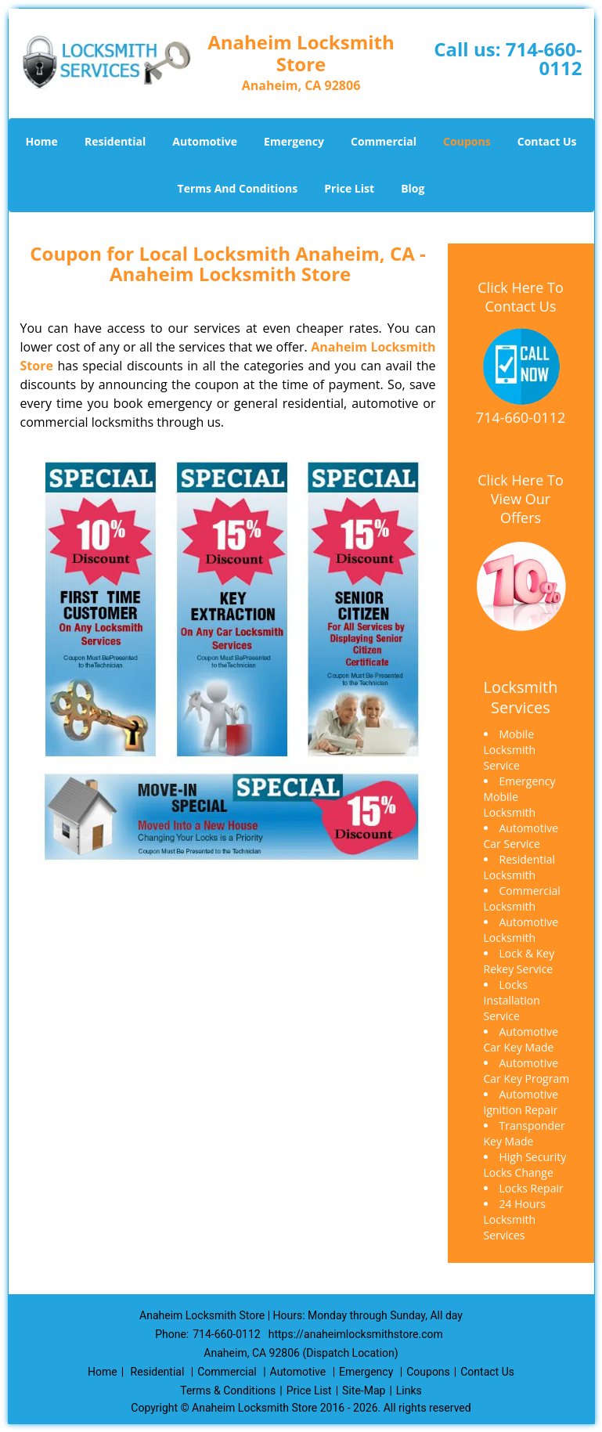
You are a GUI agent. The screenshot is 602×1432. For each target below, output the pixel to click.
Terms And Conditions (238, 188)
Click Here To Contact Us (520, 297)
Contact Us (547, 141)
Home (41, 141)
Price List (349, 188)
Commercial (383, 141)
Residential (115, 141)
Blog (412, 188)
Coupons (466, 141)
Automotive (204, 141)
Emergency (294, 141)
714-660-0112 (544, 58)
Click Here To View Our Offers (520, 499)
